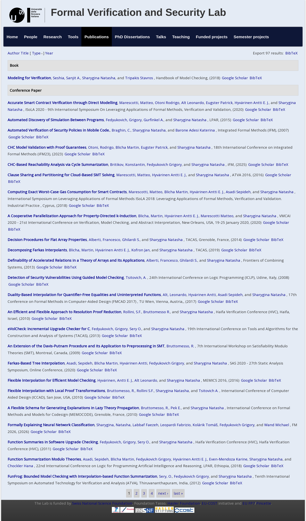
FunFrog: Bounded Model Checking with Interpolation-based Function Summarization (82, 476)
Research (53, 37)
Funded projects (212, 37)
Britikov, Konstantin (127, 164)
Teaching (181, 37)
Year (49, 53)
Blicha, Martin (150, 215)
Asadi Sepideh (238, 191)
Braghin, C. (121, 130)
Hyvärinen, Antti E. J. (115, 380)
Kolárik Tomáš (205, 424)
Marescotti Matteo (217, 215)
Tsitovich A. (208, 390)
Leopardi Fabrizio (175, 424)
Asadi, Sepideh (79, 363)
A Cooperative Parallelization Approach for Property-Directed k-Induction (72, 215)
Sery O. (135, 328)
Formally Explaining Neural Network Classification (51, 424)
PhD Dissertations (132, 37)
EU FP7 (249, 503)
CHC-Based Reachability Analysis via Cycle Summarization (58, 164)
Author (14, 53)
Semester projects (251, 37)
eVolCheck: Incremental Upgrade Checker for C (49, 328)
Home (12, 37)
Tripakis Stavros (139, 77)
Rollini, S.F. (132, 311)
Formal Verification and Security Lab (138, 12)
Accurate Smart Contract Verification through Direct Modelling (62, 102)
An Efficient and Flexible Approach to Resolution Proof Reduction (64, 311)
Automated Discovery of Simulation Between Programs (56, 119)
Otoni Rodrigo (167, 102)
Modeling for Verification (29, 77)
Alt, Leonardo (174, 294)
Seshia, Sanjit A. (66, 77)
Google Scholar (235, 77)
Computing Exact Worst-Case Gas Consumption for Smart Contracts (67, 191)
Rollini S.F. (145, 390)
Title (25, 53)
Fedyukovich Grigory (164, 164)
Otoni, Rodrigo (101, 147)
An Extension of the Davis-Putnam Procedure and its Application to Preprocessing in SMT (86, 345)
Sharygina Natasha (98, 77)
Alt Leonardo (192, 102)
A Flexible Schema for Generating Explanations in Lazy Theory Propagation (73, 407)
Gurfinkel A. (154, 119)
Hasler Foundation (183, 503)
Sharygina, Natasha (113, 424)
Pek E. (176, 407)
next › (163, 493)
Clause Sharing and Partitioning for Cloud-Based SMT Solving (61, 174)
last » (178, 493)
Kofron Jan (140, 249)
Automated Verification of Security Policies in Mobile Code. (59, 130)
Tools (73, 37)
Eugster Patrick (219, 102)
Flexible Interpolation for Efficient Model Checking (51, 380)
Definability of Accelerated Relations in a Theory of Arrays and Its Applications (76, 260)
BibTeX (291, 53)
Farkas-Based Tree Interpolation (36, 363)
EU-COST (209, 503)
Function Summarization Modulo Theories (44, 459)
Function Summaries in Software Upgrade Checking (53, 441)
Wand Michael (276, 424)
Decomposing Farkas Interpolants (37, 249)
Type (36, 53)
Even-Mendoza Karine (228, 459)
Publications (97, 37)
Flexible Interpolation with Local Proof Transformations (56, 390)
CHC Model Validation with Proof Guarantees (47, 147)
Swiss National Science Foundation (102, 503)
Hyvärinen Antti (202, 294)
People (30, 37)
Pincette (263, 503)
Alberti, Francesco (104, 239)
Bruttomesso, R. (180, 345)
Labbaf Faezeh (145, 424)
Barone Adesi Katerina (195, 130)
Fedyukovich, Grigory (124, 119)
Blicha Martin (127, 147)
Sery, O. (165, 476)
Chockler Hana (20, 465)
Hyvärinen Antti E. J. (252, 102)
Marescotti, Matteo (136, 102)
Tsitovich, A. (136, 277)
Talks (161, 37)
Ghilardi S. (131, 239)
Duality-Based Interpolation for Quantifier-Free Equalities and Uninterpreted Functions (84, 294)
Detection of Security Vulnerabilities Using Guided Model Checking (66, 277)
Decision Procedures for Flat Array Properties (47, 239)
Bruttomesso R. (156, 311)
